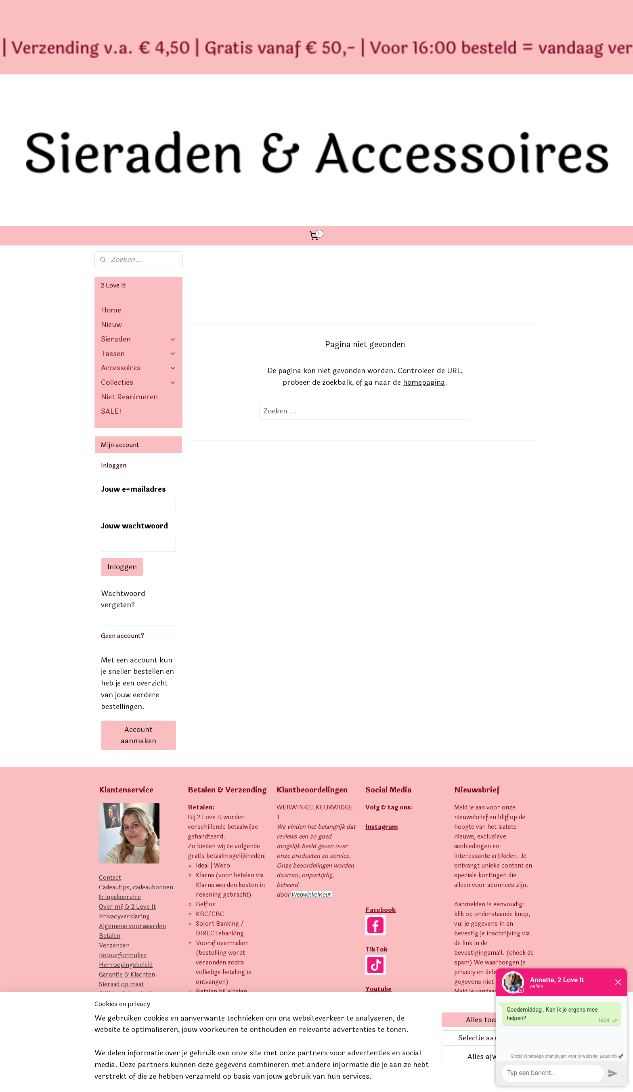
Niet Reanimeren (129, 271)
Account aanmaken (138, 609)
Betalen (109, 810)
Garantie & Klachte (125, 848)
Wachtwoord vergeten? (123, 473)
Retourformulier (123, 829)
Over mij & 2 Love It (127, 781)
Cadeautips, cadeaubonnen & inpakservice (136, 766)
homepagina (424, 256)
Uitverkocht (116, 877)
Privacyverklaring (124, 790)
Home (111, 184)
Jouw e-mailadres (133, 363)
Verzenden (114, 819)
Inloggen (122, 440)
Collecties (138, 256)
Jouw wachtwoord (134, 400)
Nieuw (111, 198)
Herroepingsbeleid (126, 839)
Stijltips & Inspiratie (127, 868)
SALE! (111, 285)
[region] (263, 1052)
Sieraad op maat (121, 858)
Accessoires (138, 241)
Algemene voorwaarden (132, 800)
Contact (110, 752)
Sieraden (138, 213)
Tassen (138, 227)
